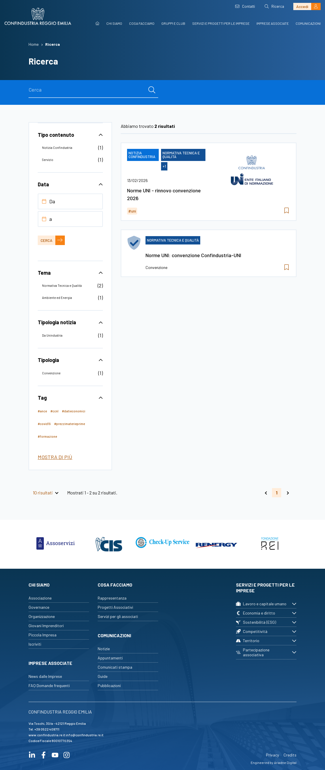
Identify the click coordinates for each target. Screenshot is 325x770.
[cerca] (151, 89)
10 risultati (43, 492)
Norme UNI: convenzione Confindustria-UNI (193, 255)
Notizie (104, 648)
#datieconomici (73, 411)
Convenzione (51, 373)
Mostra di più (55, 457)
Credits (290, 754)
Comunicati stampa (115, 667)
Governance (39, 607)
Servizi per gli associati (118, 616)
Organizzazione (42, 616)
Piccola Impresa (42, 634)
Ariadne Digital (285, 762)
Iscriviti (35, 644)
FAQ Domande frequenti (49, 685)
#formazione (47, 436)
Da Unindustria (52, 335)
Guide (102, 676)
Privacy (272, 754)
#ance (42, 411)
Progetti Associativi (115, 607)
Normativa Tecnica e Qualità (62, 285)
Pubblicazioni (109, 685)
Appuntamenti (110, 657)
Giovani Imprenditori (46, 625)
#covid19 (44, 424)
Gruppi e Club (173, 23)
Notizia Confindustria (57, 147)
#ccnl (54, 411)
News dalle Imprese (45, 676)
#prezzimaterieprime (69, 424)
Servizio (47, 160)
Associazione (40, 597)
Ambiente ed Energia (57, 297)
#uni (132, 210)
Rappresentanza (112, 597)
